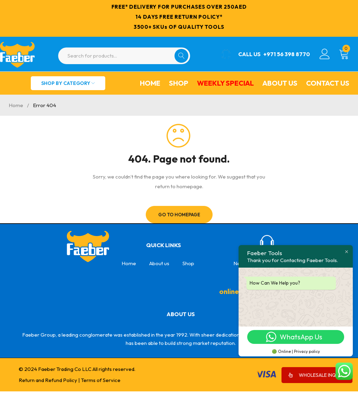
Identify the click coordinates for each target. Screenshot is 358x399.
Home (150, 83)
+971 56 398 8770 (286, 54)
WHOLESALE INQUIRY (317, 375)
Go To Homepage (179, 214)
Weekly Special (225, 83)
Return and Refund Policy (48, 380)
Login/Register (324, 54)
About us (279, 83)
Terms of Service (100, 380)
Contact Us (327, 83)
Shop (178, 83)
